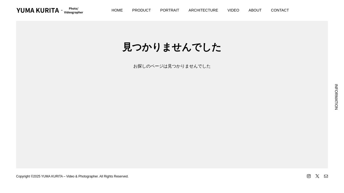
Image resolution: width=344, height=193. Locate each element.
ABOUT (255, 10)
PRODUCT (141, 10)
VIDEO (233, 10)
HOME (117, 10)
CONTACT (280, 10)
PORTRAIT (169, 10)
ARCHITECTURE (203, 10)
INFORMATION (336, 97)
